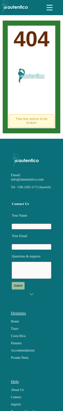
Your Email (19, 236)
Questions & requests (26, 256)
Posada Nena (19, 357)
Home (15, 321)
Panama (16, 343)
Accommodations (23, 350)
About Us (17, 390)
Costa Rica (18, 336)
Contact (16, 397)
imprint (16, 404)
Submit (18, 285)
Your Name (19, 215)
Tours (14, 328)
